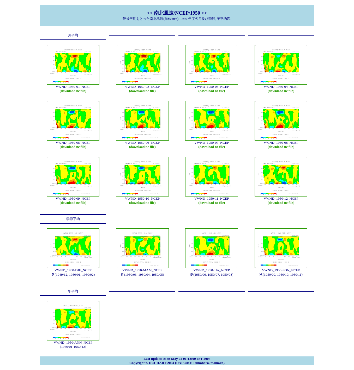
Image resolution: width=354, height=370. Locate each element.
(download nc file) (73, 91)
